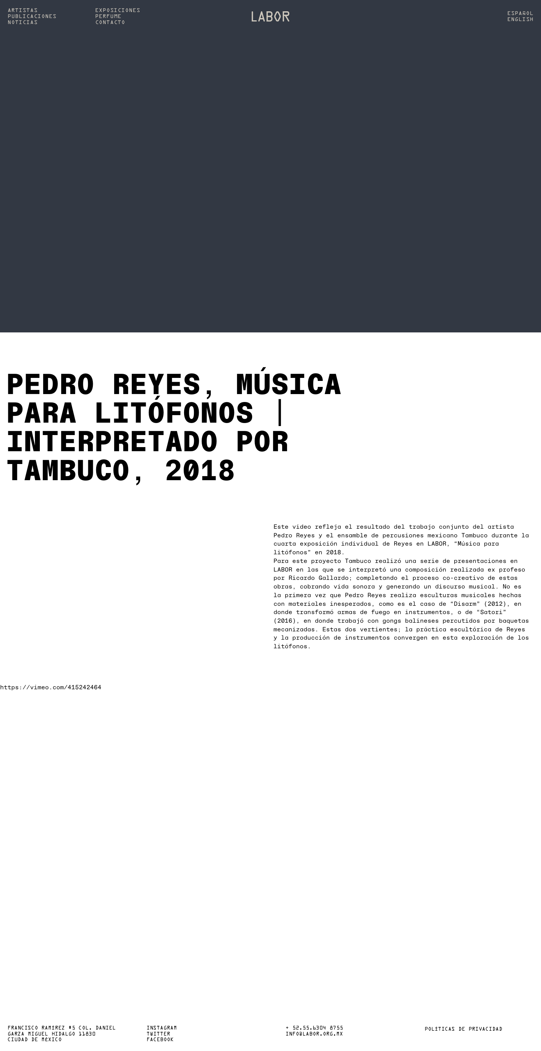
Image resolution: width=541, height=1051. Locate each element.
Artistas (23, 10)
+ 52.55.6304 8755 (314, 1028)
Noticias (23, 22)
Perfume (108, 16)
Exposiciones (117, 10)
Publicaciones (32, 16)
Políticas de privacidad (463, 1029)
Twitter (158, 1034)
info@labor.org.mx (314, 1034)
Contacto (110, 22)
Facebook (160, 1040)
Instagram (162, 1028)
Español (520, 13)
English (520, 19)
